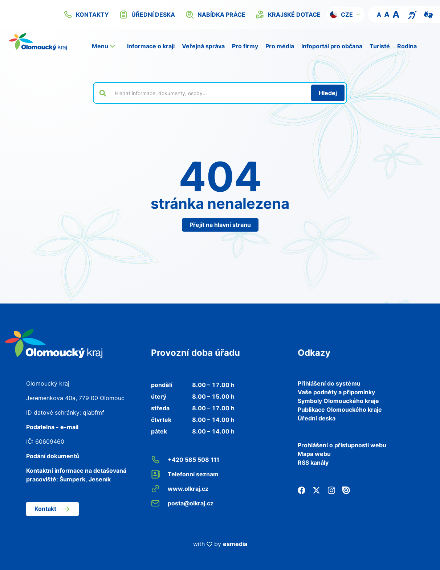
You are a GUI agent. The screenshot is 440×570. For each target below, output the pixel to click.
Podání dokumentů (53, 456)
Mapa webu (314, 453)
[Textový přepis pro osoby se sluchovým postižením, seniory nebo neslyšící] (412, 14)
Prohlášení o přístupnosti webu (342, 445)
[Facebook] (301, 489)
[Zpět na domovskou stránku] (38, 41)
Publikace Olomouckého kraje (340, 409)
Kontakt (52, 509)
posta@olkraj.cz (182, 503)
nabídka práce (215, 14)
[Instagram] (331, 489)
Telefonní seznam (185, 474)
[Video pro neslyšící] (428, 14)
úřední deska (147, 14)
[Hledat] (328, 93)
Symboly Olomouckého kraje (338, 400)
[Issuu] (346, 489)
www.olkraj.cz (179, 488)
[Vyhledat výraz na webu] (209, 93)
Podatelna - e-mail (52, 427)
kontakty (86, 14)
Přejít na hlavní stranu (220, 224)
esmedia (235, 543)
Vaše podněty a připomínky (336, 392)
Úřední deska (316, 418)
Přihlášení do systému (329, 383)
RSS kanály (313, 462)
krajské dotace (288, 14)
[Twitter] (316, 489)
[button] (345, 15)
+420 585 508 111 (185, 459)
